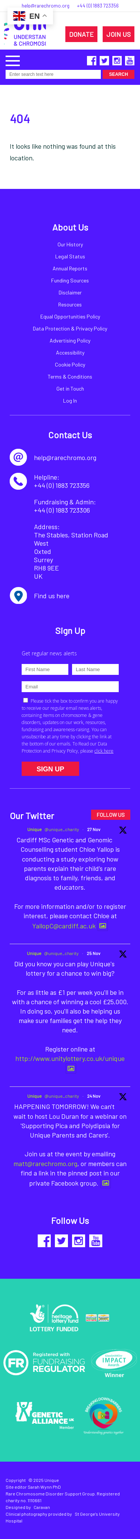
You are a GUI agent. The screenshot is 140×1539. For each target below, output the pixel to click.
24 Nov (93, 1095)
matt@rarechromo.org (45, 1163)
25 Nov (93, 953)
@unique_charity (61, 829)
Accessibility (70, 352)
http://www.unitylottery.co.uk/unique (70, 1058)
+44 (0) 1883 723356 (98, 6)
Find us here (51, 595)
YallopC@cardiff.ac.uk (64, 926)
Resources (70, 304)
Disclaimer (70, 292)
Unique (34, 829)
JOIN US (118, 34)
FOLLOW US (111, 815)
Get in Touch (70, 388)
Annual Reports (70, 268)
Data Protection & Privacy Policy (70, 328)
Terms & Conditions (70, 376)
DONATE (81, 34)
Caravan (42, 1507)
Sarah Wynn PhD (44, 1486)
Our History (70, 244)
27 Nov (93, 829)
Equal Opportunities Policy (70, 316)
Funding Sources (70, 280)
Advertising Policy (70, 340)
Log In (70, 400)
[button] (13, 60)
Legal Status (70, 256)
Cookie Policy (70, 364)
